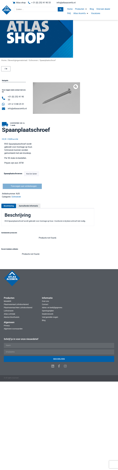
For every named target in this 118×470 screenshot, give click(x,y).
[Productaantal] (80, 132)
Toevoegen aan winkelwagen (102, 132)
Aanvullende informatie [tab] (52, 151)
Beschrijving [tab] (32, 151)
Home (3, 60)
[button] (80, 9)
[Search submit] (59, 9)
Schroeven (33, 60)
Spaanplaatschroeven (91, 119)
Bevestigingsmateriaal (17, 60)
